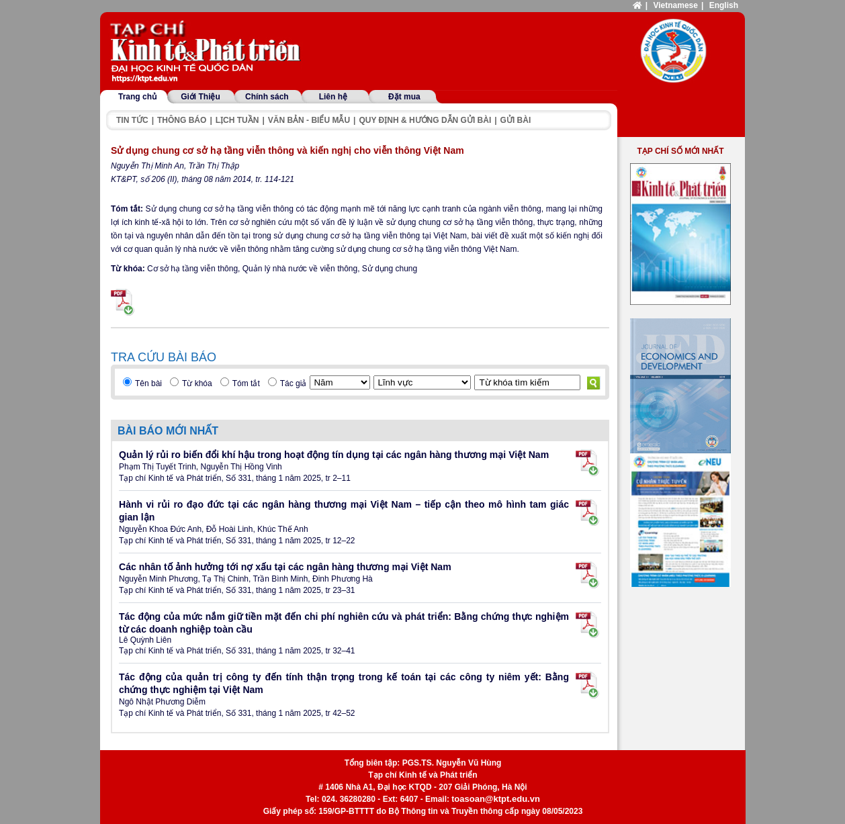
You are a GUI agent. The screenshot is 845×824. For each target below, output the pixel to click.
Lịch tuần (237, 120)
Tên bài (148, 383)
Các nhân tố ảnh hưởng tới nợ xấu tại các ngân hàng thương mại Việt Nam (285, 566)
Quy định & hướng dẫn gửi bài (425, 120)
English (723, 5)
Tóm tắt (246, 383)
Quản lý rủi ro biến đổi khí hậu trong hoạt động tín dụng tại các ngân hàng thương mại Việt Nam (334, 454)
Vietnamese (675, 5)
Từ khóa (197, 383)
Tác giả (293, 383)
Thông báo (181, 120)
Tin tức (132, 120)
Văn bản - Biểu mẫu (309, 120)
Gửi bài (515, 120)
